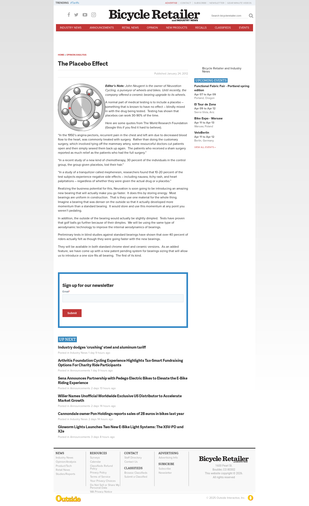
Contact (185, 3)
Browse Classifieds (135, 472)
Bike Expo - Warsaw (208, 118)
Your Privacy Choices (103, 480)
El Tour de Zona (205, 104)
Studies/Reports (65, 474)
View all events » (205, 147)
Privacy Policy (98, 472)
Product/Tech (64, 465)
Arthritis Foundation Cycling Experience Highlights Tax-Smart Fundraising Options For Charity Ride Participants (120, 362)
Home (61, 55)
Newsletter (216, 3)
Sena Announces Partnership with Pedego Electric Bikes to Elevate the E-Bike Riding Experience (122, 380)
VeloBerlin (201, 133)
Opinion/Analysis (76, 55)
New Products (176, 27)
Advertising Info (168, 457)
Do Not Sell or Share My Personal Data (104, 486)
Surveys (95, 457)
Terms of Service (100, 476)
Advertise (171, 3)
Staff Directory (133, 457)
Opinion (152, 27)
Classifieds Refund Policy (101, 467)
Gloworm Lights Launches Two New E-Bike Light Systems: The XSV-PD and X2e (120, 429)
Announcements (102, 27)
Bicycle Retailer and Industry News (221, 69)
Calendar (95, 461)
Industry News (70, 27)
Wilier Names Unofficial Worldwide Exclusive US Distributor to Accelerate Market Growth (120, 398)
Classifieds (223, 27)
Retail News (130, 27)
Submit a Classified (135, 476)
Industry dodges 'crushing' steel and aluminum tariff (102, 347)
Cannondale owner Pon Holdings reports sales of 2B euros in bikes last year (121, 413)
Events (244, 27)
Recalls (201, 27)
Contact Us (131, 461)
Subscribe (200, 3)
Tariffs (75, 3)
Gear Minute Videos (239, 3)
